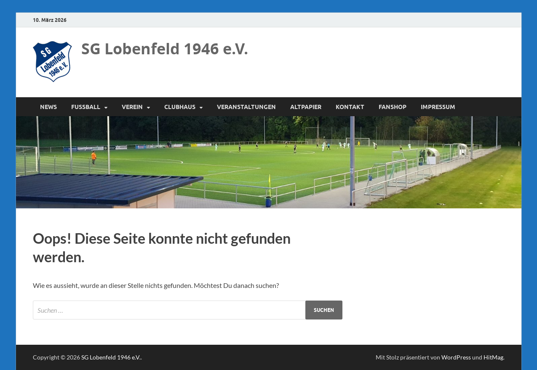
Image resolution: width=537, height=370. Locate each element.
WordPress (456, 357)
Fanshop (392, 107)
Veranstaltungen (246, 107)
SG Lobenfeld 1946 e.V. (164, 48)
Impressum (438, 107)
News (48, 107)
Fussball (85, 107)
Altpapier (305, 107)
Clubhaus (179, 107)
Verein (132, 107)
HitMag (493, 357)
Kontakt (350, 107)
